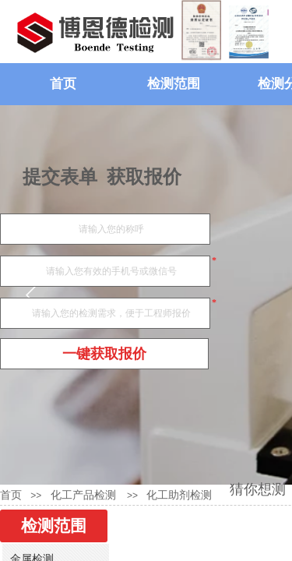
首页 (63, 83)
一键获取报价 (104, 354)
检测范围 (173, 83)
